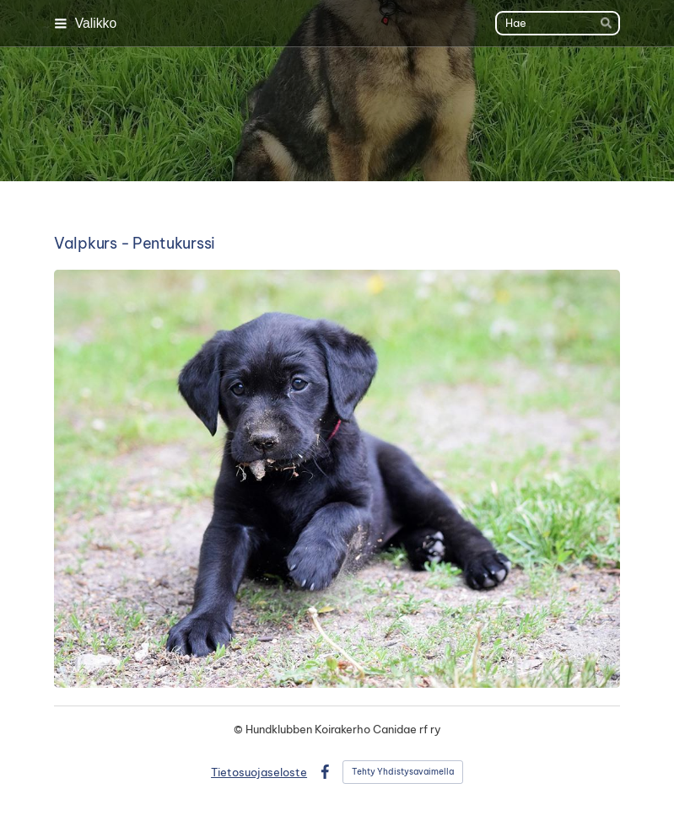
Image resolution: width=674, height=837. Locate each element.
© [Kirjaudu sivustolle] (239, 729)
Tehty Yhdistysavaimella (403, 771)
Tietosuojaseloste (259, 772)
